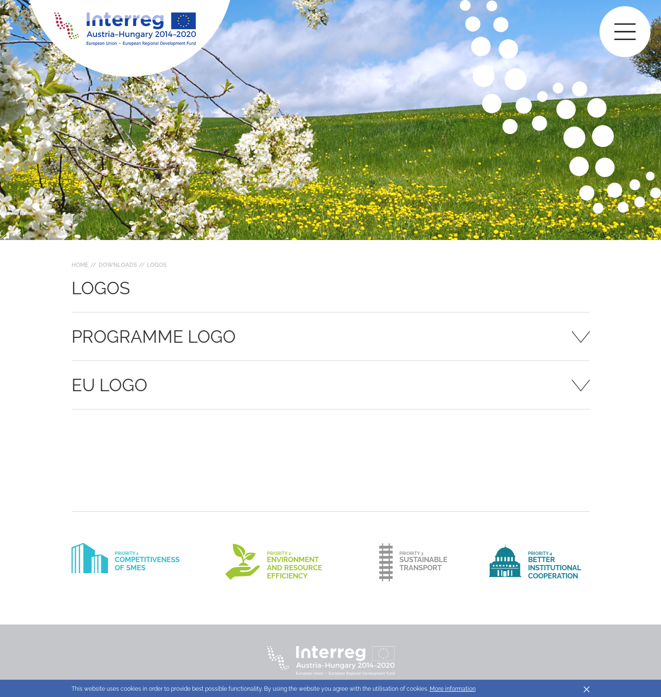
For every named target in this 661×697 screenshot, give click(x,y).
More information (453, 688)
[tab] (331, 336)
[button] (331, 336)
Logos (157, 265)
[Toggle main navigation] (625, 31)
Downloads (117, 265)
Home (80, 265)
